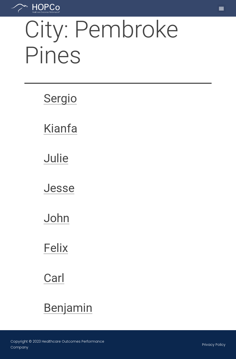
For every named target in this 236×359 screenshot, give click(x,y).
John (57, 218)
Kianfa (60, 128)
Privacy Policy (214, 344)
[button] (221, 8)
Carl (54, 278)
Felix (56, 248)
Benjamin (68, 308)
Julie (56, 158)
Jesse (59, 188)
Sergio (60, 98)
